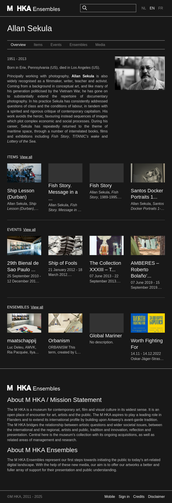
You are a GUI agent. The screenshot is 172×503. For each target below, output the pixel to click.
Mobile (110, 497)
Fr (160, 8)
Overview (18, 45)
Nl (144, 8)
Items (38, 45)
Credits (139, 497)
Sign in (124, 497)
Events (56, 45)
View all (26, 157)
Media (100, 45)
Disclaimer (156, 497)
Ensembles (78, 45)
